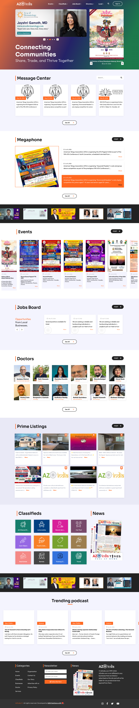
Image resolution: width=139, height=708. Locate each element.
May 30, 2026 (51, 318)
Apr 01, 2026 (78, 318)
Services (18, 691)
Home (17, 671)
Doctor (17, 687)
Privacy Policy (32, 687)
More (120, 157)
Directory (89, 4)
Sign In (117, 4)
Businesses (19, 683)
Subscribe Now (56, 682)
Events (50, 4)
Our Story (31, 679)
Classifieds (62, 4)
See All (69, 123)
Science (41, 623)
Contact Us (31, 675)
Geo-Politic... (9, 623)
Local (100, 4)
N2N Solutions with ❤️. (56, 703)
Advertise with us (33, 683)
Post (117, 139)
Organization (32, 671)
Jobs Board (76, 4)
